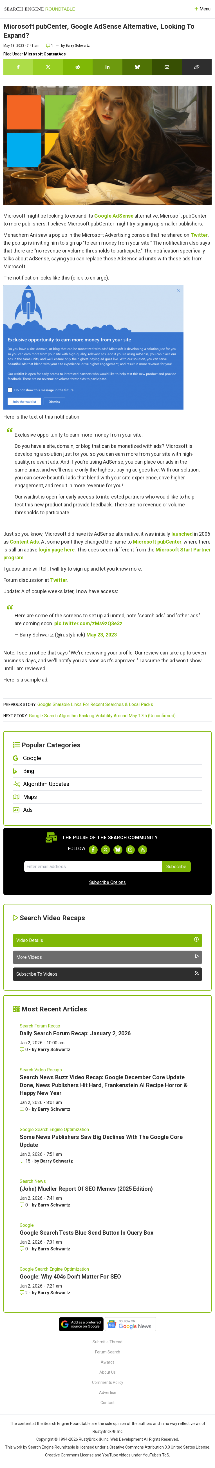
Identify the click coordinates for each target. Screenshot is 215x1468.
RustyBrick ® (90, 1439)
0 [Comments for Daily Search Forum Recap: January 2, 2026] (24, 1049)
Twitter (199, 235)
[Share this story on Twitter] (48, 67)
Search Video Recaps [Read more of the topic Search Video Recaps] (41, 1069)
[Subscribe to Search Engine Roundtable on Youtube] (130, 849)
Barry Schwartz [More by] (78, 46)
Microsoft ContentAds (45, 54)
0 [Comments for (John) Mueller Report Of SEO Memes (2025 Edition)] (24, 1205)
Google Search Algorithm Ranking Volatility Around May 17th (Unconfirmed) (102, 715)
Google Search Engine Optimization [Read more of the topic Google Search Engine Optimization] (54, 1129)
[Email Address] (93, 866)
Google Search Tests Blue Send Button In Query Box (86, 1232)
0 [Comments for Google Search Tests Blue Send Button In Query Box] (24, 1249)
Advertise (107, 1392)
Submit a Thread (107, 1342)
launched (182, 534)
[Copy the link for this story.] (197, 67)
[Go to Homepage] (40, 9)
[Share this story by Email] (167, 67)
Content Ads (24, 542)
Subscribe (176, 866)
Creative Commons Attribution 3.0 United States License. (159, 1447)
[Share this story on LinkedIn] (107, 67)
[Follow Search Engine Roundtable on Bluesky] (117, 849)
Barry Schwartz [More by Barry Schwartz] (54, 1049)
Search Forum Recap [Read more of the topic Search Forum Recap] (40, 1026)
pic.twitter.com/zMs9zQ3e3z (88, 623)
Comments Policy (107, 1382)
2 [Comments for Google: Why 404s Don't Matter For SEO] (24, 1292)
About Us (107, 1372)
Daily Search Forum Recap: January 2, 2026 (75, 1033)
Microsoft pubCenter (157, 542)
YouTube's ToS (156, 1455)
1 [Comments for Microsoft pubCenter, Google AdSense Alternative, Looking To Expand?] (49, 45)
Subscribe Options (107, 882)
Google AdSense (113, 216)
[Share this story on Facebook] (18, 67)
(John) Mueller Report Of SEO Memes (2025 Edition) (86, 1188)
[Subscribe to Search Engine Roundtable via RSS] (142, 849)
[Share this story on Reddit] (78, 67)
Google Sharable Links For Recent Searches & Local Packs (95, 704)
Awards (108, 1362)
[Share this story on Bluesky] (137, 67)
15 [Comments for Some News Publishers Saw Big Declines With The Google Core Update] (26, 1161)
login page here (57, 550)
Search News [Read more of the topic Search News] (33, 1181)
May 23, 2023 (101, 635)
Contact (107, 1402)
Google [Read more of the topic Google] (27, 1225)
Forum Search (107, 1352)
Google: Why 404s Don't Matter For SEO (70, 1276)
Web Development (126, 1439)
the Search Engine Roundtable (64, 1423)
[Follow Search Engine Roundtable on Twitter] (105, 849)
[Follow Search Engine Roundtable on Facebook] (93, 849)
